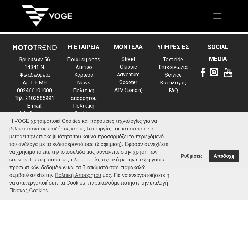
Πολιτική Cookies (83, 110)
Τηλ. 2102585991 (34, 98)
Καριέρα (83, 75)
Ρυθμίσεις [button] (192, 156)
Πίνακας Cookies (28, 190)
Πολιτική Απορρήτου (78, 175)
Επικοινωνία (173, 67)
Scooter (128, 82)
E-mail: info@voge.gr (35, 110)
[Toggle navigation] (217, 16)
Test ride (173, 59)
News (83, 83)
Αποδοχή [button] (224, 156)
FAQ (173, 90)
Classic (128, 67)
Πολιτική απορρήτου (84, 94)
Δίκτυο (84, 67)
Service (173, 75)
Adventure (128, 75)
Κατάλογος (173, 83)
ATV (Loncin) (128, 90)
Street (128, 59)
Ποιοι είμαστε (83, 59)
